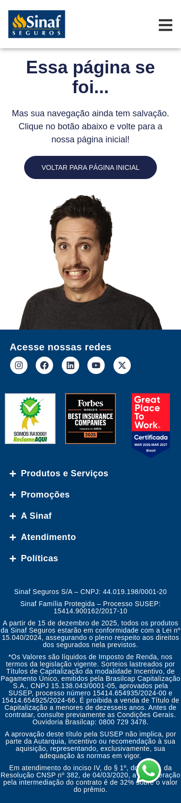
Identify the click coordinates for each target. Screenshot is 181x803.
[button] (158, 780)
